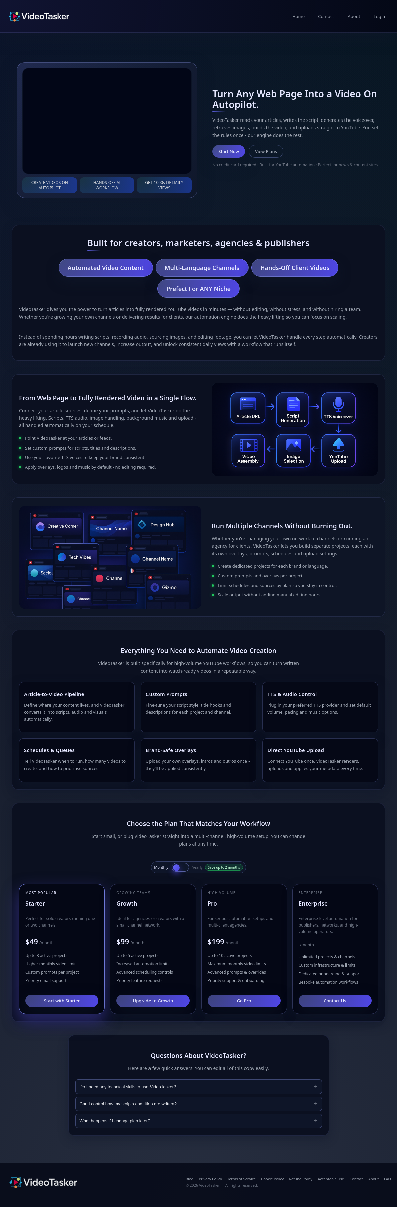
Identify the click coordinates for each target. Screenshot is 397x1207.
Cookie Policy (272, 1178)
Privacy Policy (210, 1178)
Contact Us (335, 1001)
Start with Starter (62, 1001)
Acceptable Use (331, 1178)
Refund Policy (300, 1178)
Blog (189, 1178)
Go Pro (244, 1001)
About (354, 16)
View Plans (266, 151)
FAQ (387, 1178)
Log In (380, 16)
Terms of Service (241, 1178)
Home (298, 16)
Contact (326, 16)
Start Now (228, 151)
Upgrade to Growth (153, 1001)
